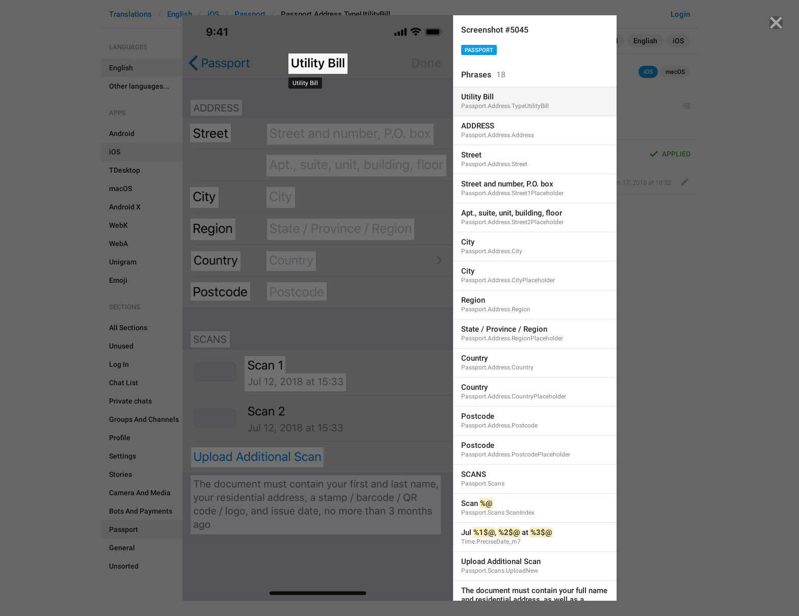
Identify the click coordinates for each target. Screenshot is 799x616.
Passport (479, 50)
